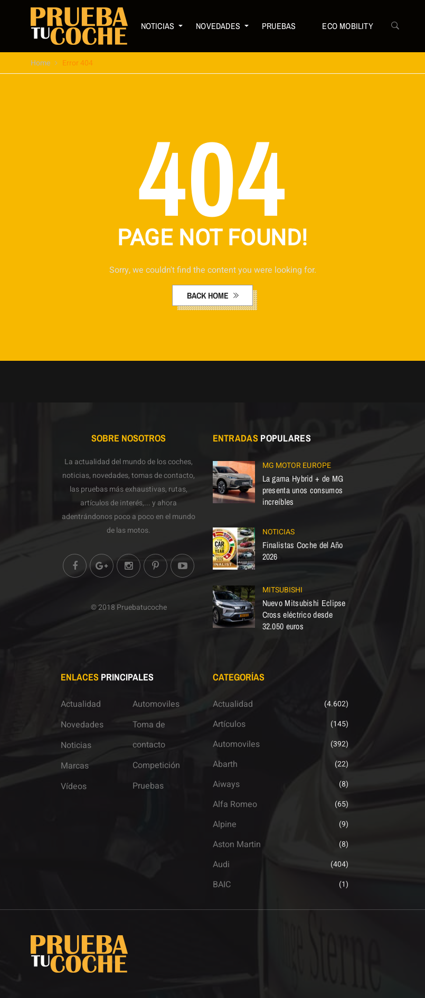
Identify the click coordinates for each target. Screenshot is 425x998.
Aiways (226, 784)
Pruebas (279, 26)
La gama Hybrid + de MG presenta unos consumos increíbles (303, 490)
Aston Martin (237, 844)
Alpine (225, 824)
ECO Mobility (347, 26)
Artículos (229, 724)
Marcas (75, 766)
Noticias (158, 26)
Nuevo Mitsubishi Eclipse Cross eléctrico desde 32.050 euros (304, 614)
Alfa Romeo (235, 804)
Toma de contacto (149, 734)
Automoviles (156, 704)
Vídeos (74, 786)
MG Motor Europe (297, 465)
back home (209, 295)
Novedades (218, 26)
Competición (156, 765)
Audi (221, 864)
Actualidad (81, 704)
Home (40, 63)
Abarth (225, 764)
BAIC (222, 884)
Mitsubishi (282, 590)
